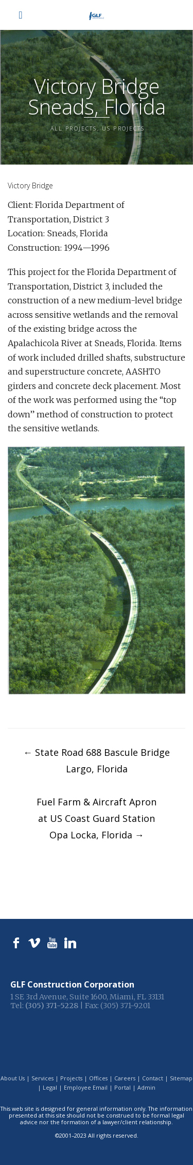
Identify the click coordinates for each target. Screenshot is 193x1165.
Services (42, 1078)
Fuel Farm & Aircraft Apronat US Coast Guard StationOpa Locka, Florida (96, 818)
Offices (98, 1078)
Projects (71, 1078)
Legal (50, 1087)
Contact (152, 1078)
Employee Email (86, 1087)
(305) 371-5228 (51, 1005)
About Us (13, 1078)
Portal (122, 1087)
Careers (124, 1078)
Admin (146, 1087)
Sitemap (181, 1078)
